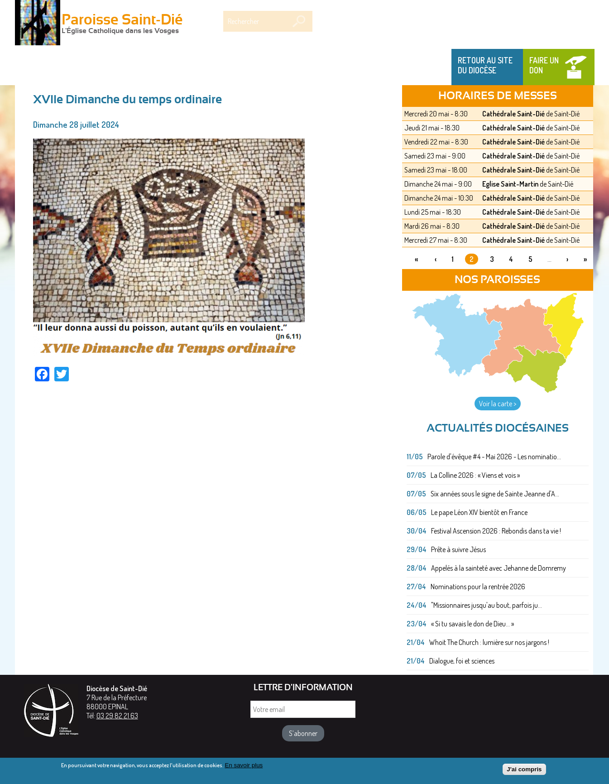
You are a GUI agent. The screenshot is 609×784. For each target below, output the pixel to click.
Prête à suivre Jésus (458, 549)
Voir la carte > (497, 403)
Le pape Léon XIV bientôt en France (479, 512)
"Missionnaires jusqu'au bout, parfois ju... (486, 605)
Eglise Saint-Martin (510, 183)
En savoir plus (244, 767)
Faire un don (544, 65)
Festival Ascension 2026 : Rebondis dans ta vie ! (496, 530)
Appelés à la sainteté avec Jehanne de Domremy (498, 567)
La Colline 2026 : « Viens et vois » (475, 475)
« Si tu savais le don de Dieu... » (472, 623)
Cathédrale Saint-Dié (513, 113)
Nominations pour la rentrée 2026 (478, 586)
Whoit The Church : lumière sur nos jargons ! (489, 642)
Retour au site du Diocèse (485, 65)
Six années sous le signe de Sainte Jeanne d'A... (495, 493)
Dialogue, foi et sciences (461, 660)
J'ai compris (524, 771)
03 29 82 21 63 (117, 715)
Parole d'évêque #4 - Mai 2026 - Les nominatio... (494, 456)
